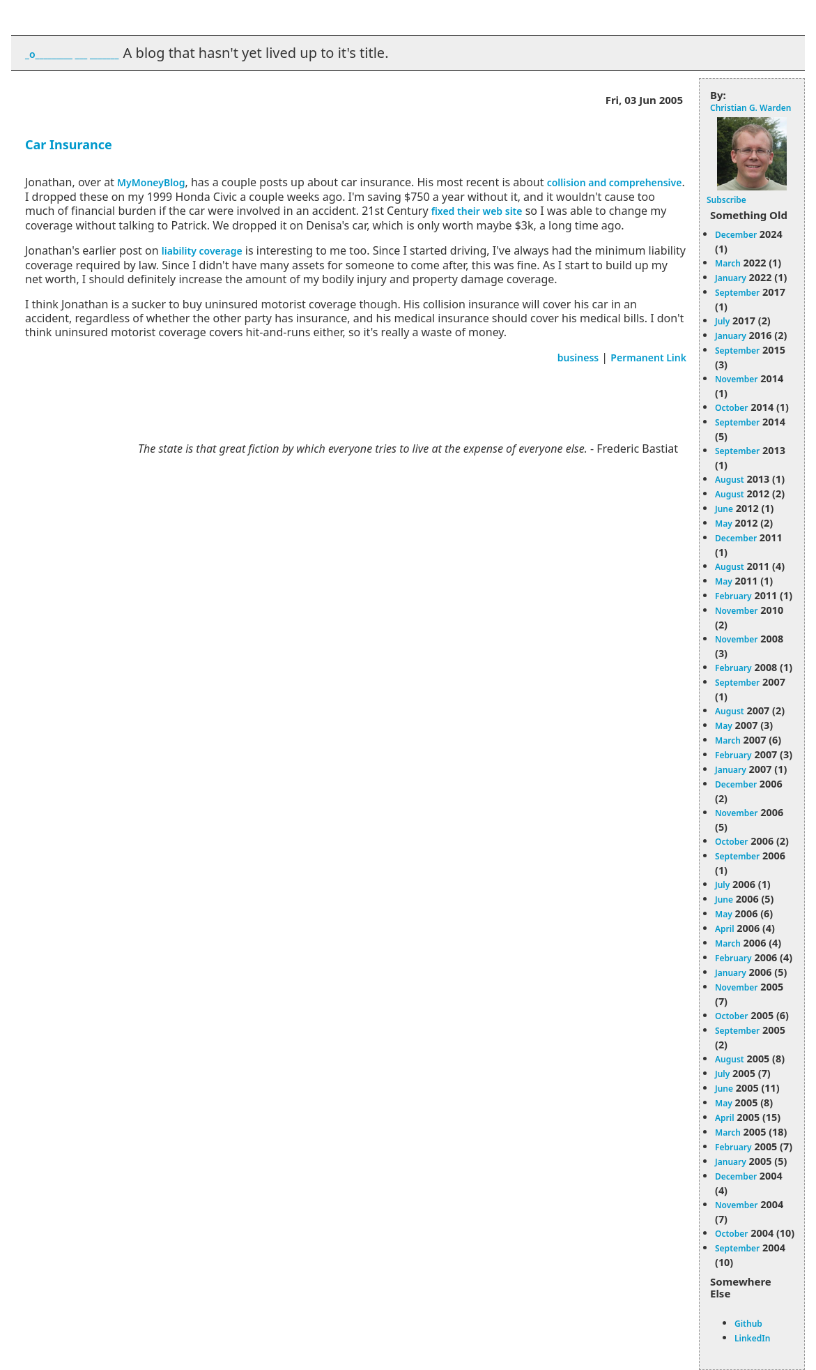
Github (748, 1324)
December (736, 235)
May (723, 523)
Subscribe (726, 200)
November (736, 379)
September (737, 293)
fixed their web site (477, 211)
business (578, 357)
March (728, 263)
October (731, 408)
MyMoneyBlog (151, 182)
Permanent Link (648, 357)
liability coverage (202, 250)
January (730, 278)
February (733, 596)
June (724, 509)
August (729, 479)
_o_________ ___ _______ (71, 54)
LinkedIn (752, 1338)
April (724, 929)
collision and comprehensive (614, 182)
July (722, 321)
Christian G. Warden (750, 108)
